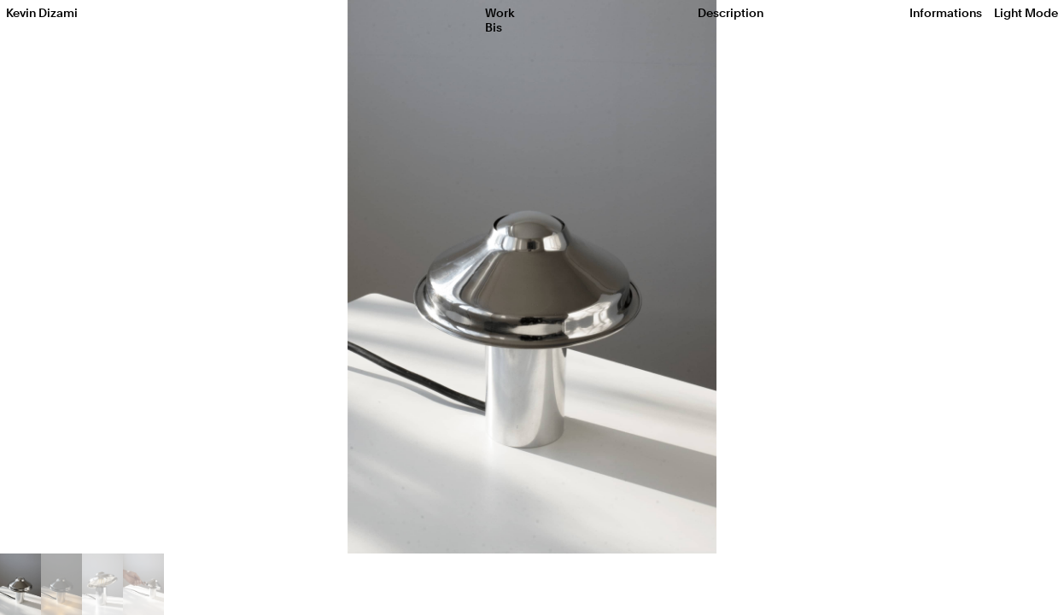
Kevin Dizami (42, 13)
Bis (493, 27)
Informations (945, 13)
